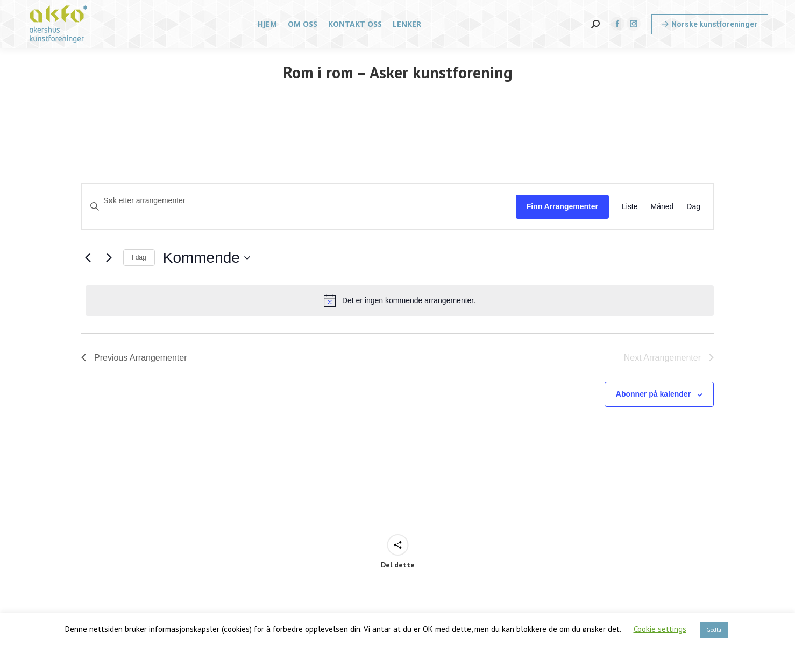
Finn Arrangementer (562, 206)
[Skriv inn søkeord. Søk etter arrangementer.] (299, 201)
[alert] (400, 300)
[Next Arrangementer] (108, 257)
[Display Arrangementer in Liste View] (630, 206)
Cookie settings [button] (660, 629)
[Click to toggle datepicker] (206, 258)
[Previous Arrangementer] (87, 257)
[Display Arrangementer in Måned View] (662, 206)
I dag (139, 257)
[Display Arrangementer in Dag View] (693, 206)
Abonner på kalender (653, 394)
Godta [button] (713, 630)
